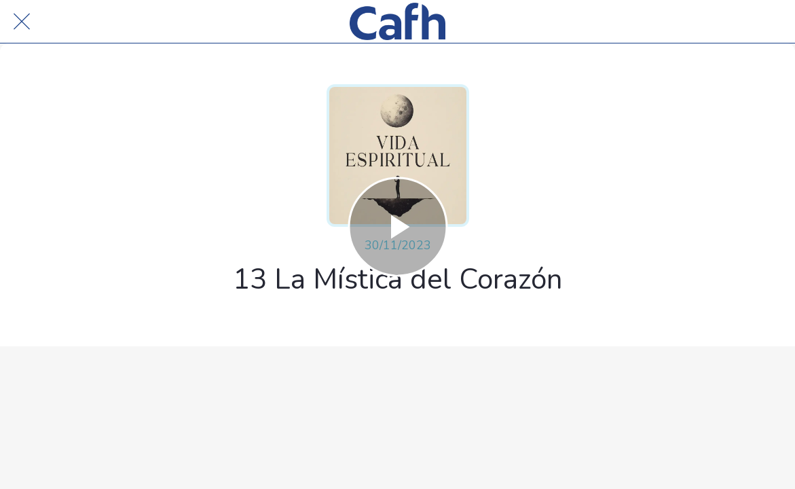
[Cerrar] (22, 22)
